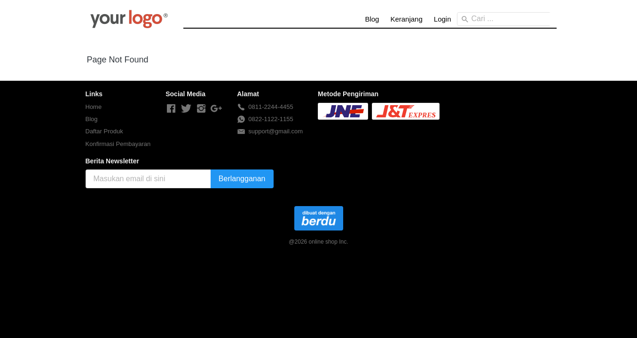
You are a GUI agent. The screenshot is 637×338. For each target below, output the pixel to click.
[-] (171, 109)
